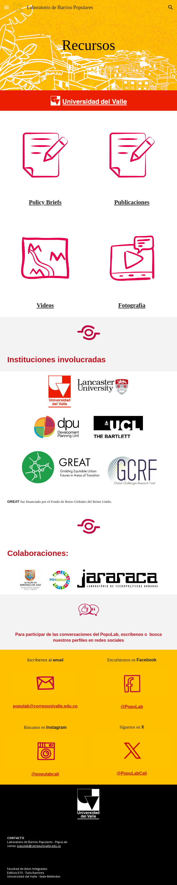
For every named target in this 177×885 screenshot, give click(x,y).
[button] (6, 7)
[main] (88, 45)
